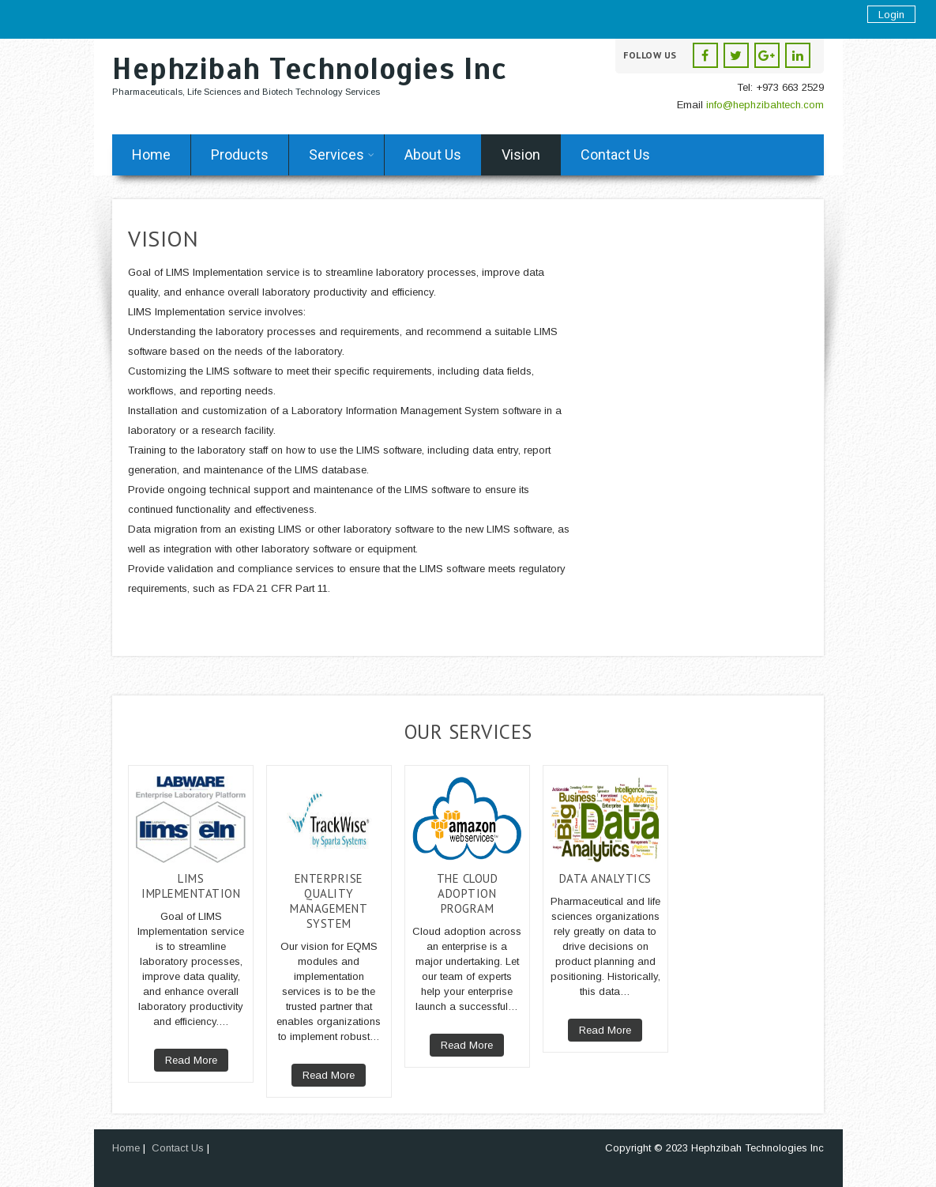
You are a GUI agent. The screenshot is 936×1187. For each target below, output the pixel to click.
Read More (191, 1060)
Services (341, 154)
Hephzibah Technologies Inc (309, 69)
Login (891, 14)
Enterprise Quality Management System (328, 901)
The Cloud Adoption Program (467, 893)
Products (240, 154)
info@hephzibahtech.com (765, 105)
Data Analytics (605, 878)
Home (151, 154)
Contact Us (615, 154)
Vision (521, 154)
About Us (432, 154)
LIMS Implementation (190, 886)
